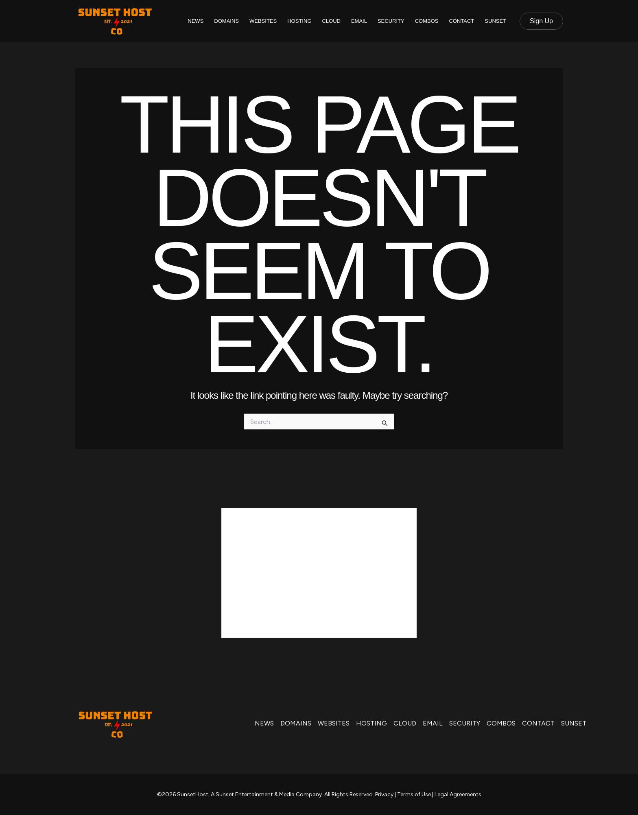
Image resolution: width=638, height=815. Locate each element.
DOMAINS (226, 21)
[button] (541, 21)
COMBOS (427, 21)
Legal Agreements (458, 794)
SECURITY (391, 21)
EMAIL (359, 21)
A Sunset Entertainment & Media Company (266, 794)
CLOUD (331, 21)
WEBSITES (263, 21)
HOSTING (299, 21)
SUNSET (495, 21)
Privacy (384, 794)
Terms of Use (414, 794)
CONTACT (461, 21)
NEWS (195, 21)
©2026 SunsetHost (182, 794)
